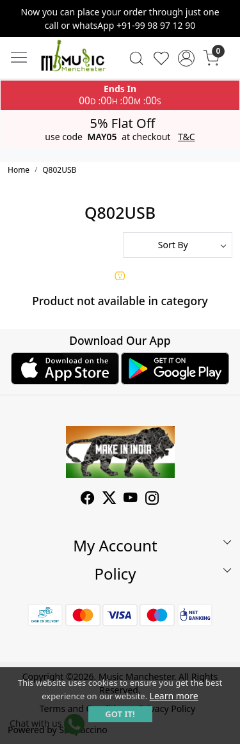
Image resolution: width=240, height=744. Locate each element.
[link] (136, 58)
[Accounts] (185, 58)
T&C (186, 137)
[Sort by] (178, 245)
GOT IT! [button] (119, 714)
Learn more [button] (174, 696)
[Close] (225, 14)
